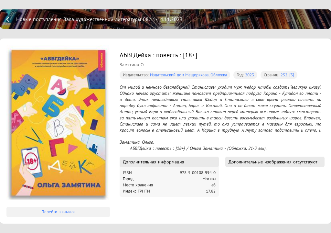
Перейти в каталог (58, 212)
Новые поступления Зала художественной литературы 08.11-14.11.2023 (99, 19)
